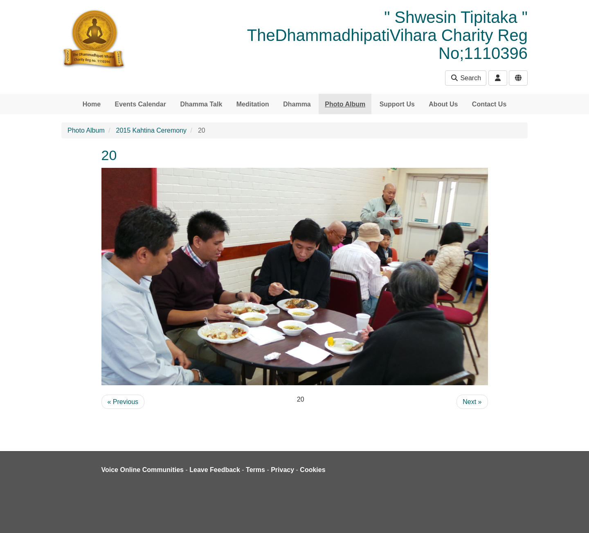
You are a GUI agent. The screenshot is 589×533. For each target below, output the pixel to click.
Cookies (312, 469)
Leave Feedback (214, 469)
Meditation (252, 104)
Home (92, 104)
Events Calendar (140, 104)
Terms (255, 469)
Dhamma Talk (201, 104)
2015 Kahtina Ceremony (151, 130)
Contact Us (489, 104)
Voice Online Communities (142, 469)
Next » (472, 401)
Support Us (397, 104)
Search (465, 78)
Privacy (282, 469)
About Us (443, 104)
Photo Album (345, 104)
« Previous (123, 401)
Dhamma (297, 104)
